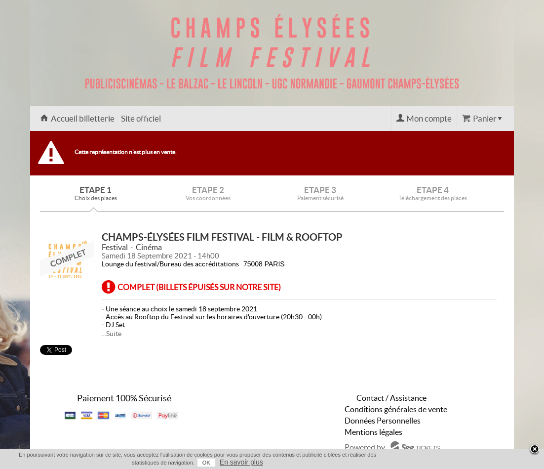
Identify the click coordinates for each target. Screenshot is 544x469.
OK (206, 463)
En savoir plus (241, 462)
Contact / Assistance (391, 397)
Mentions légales (373, 431)
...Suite (111, 334)
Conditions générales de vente (396, 409)
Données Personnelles (383, 420)
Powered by (365, 447)
